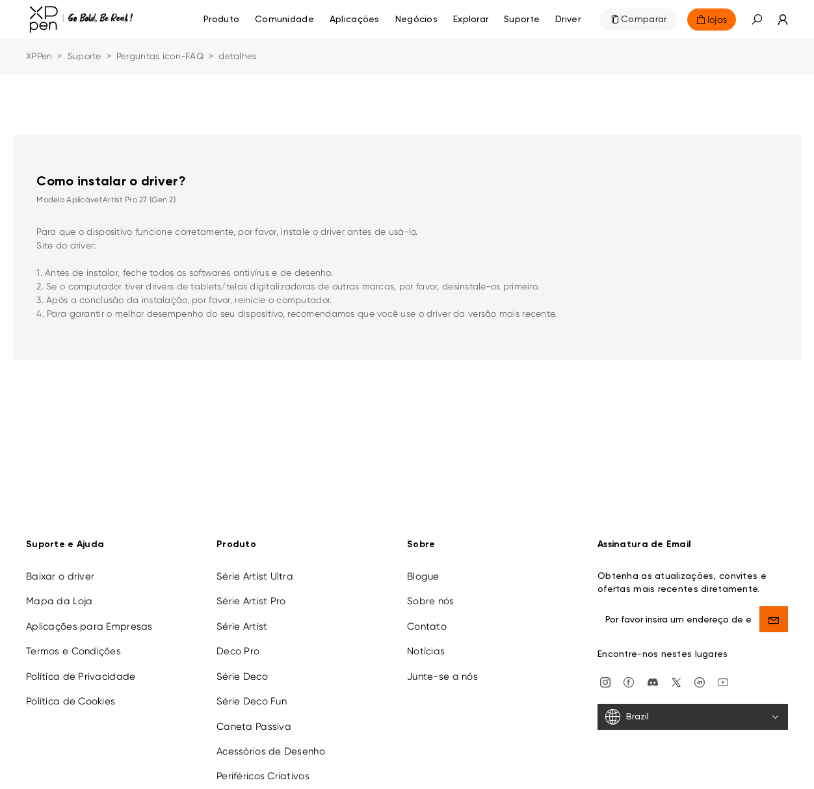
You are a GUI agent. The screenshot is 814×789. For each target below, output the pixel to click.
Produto (221, 19)
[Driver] (568, 19)
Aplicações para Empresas (89, 618)
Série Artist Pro (251, 593)
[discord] (653, 674)
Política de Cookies (70, 693)
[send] (773, 611)
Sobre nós (430, 593)
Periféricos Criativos (263, 768)
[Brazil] (692, 709)
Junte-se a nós (442, 669)
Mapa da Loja (59, 593)
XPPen (39, 56)
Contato (427, 618)
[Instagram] (605, 674)
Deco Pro (238, 643)
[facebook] (629, 674)
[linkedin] (699, 674)
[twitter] (676, 674)
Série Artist (242, 618)
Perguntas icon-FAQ (159, 56)
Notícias (426, 643)
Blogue (423, 568)
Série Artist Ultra (255, 568)
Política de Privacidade (80, 669)
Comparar (643, 19)
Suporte (84, 56)
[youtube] (723, 674)
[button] (757, 19)
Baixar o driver (60, 568)
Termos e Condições (73, 643)
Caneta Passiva (254, 719)
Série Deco (242, 669)
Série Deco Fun (252, 693)
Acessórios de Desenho (271, 743)
